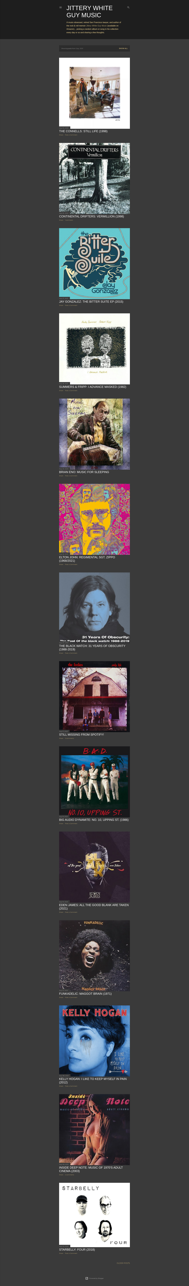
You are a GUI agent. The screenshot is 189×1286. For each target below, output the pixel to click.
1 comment (69, 220)
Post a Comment (71, 135)
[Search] (128, 6)
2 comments (69, 1175)
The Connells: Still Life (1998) (83, 131)
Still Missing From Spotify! (81, 734)
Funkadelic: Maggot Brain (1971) (85, 993)
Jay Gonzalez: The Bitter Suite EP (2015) (91, 301)
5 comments (69, 738)
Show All (123, 48)
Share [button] (61, 135)
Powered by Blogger (94, 1278)
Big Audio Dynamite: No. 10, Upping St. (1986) (94, 819)
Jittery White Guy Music (96, 26)
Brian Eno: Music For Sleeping (84, 472)
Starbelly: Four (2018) (77, 1249)
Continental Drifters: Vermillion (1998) (91, 216)
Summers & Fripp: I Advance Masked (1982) (92, 386)
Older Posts (123, 1263)
